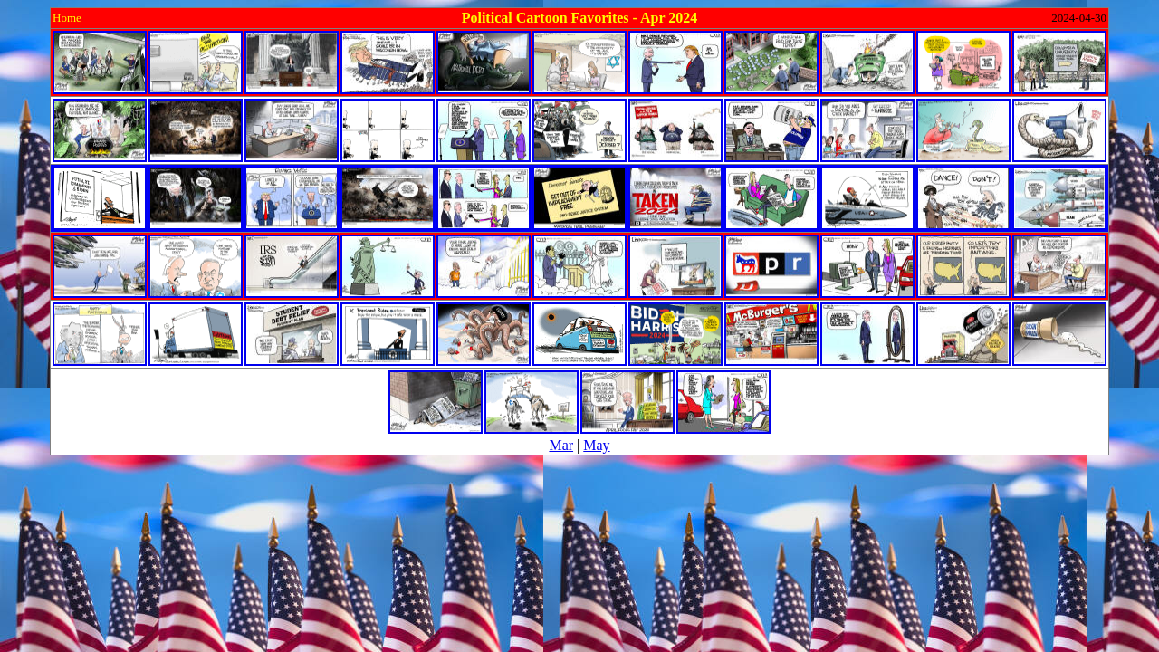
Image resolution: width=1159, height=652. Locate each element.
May (596, 445)
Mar (561, 445)
